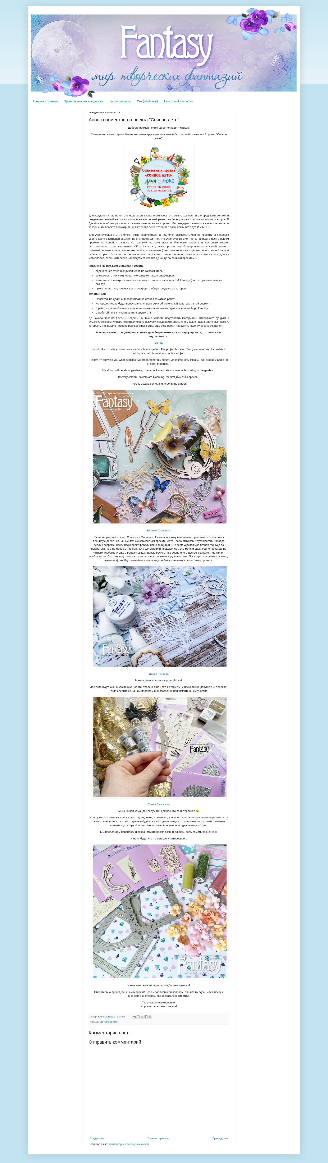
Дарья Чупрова (159, 673)
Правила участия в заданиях (83, 101)
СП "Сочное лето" (109, 1022)
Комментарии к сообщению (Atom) (129, 1144)
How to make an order (178, 101)
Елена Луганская (159, 804)
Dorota (159, 342)
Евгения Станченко (158, 530)
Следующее (97, 1138)
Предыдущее (220, 1138)
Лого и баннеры (120, 101)
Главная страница (45, 101)
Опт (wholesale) (147, 101)
